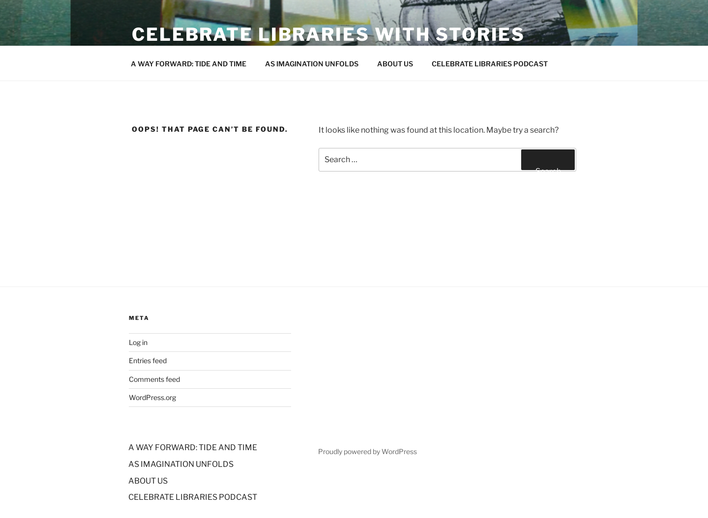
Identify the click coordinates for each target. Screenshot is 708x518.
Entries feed (148, 360)
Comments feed (154, 379)
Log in (138, 342)
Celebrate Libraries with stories (328, 34)
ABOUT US (395, 63)
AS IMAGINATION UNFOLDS (311, 63)
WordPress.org (152, 397)
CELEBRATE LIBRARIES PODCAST (490, 63)
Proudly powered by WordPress (367, 451)
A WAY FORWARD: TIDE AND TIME (188, 63)
